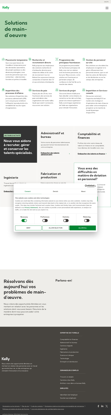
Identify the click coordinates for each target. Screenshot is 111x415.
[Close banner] (95, 186)
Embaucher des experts (13, 191)
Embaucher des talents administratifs (50, 153)
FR (107, 1)
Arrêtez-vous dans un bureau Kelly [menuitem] (75, 381)
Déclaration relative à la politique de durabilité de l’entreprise (64, 403)
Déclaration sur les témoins (11, 403)
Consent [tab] (28, 191)
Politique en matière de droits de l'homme (16, 405)
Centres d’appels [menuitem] (69, 345)
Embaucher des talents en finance (91, 154)
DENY (28, 228)
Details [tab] (55, 191)
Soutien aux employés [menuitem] (71, 395)
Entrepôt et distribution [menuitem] (72, 360)
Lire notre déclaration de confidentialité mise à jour (47, 405)
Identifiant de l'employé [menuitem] (72, 392)
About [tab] (83, 191)
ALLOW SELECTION (55, 228)
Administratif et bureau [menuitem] (71, 342)
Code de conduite (37, 403)
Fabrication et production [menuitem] (72, 351)
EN (105, 1)
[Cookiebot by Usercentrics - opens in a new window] (86, 186)
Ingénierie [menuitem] (67, 348)
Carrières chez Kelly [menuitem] (70, 378)
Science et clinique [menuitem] (70, 354)
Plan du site (25, 403)
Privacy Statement (31, 207)
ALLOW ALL (83, 228)
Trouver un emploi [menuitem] (70, 375)
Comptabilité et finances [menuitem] (72, 339)
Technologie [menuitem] (68, 357)
